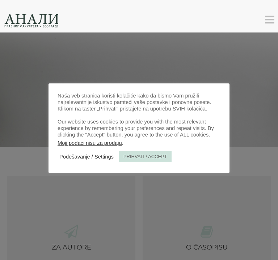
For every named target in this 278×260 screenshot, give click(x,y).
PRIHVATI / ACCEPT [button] (145, 156)
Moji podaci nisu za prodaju (90, 143)
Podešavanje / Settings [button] (86, 157)
